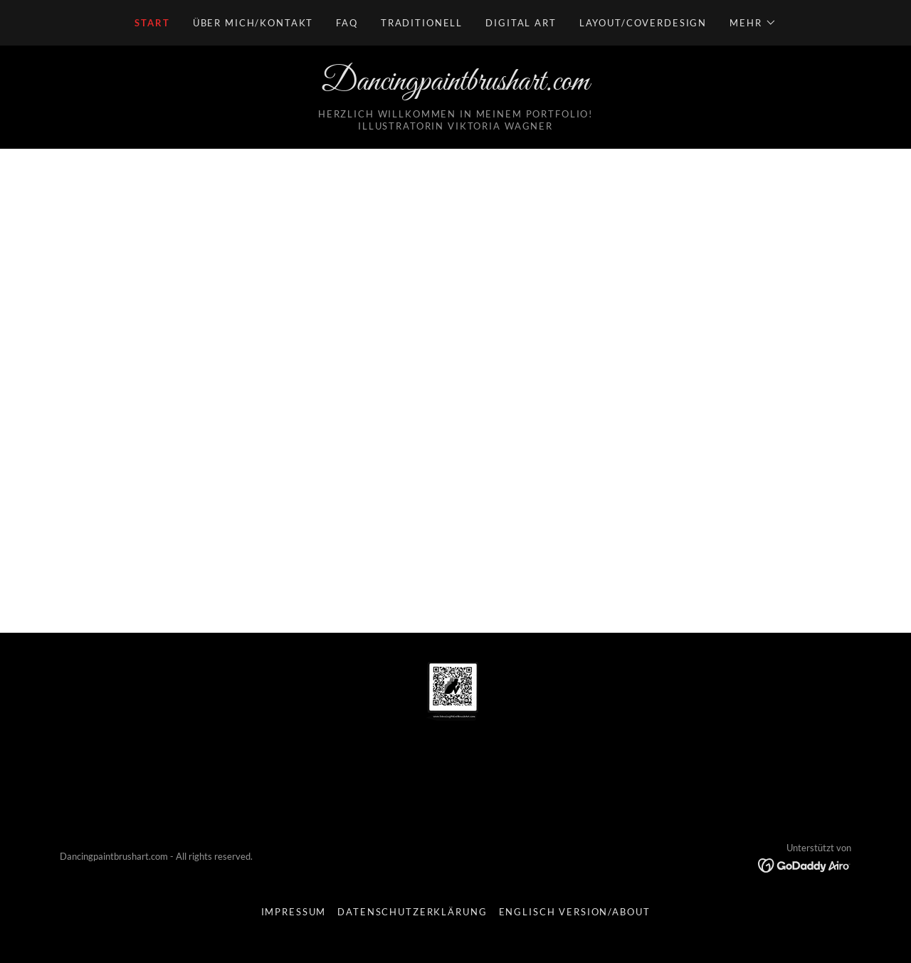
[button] (753, 22)
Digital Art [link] (520, 22)
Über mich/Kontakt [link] (253, 22)
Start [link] (152, 22)
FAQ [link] (347, 22)
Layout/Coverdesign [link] (643, 22)
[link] (455, 86)
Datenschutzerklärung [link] (412, 911)
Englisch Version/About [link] (575, 911)
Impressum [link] (294, 911)
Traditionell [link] (422, 22)
